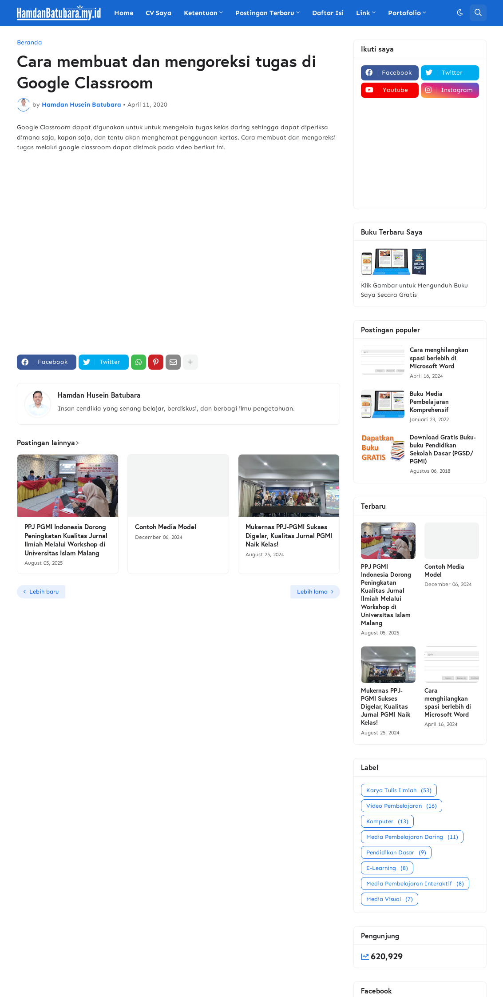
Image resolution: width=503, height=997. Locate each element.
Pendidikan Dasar (396, 852)
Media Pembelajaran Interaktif (415, 883)
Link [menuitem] (363, 13)
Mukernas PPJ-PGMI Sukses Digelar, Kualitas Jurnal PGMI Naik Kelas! (289, 535)
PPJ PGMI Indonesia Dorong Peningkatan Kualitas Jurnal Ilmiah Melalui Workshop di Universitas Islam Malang (65, 539)
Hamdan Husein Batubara (99, 394)
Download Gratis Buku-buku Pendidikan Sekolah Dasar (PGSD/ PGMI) (443, 449)
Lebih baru (44, 591)
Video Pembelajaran (401, 806)
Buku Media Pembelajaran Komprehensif (429, 402)
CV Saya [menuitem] (158, 13)
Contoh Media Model (165, 526)
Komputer (387, 821)
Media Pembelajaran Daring (412, 837)
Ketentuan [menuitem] (201, 13)
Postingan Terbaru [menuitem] (264, 13)
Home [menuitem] (123, 13)
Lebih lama (312, 591)
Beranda (29, 43)
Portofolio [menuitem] (404, 13)
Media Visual (389, 899)
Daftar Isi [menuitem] (328, 13)
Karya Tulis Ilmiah (399, 790)
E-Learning (387, 868)
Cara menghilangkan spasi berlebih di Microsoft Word (439, 358)
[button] (460, 12)
